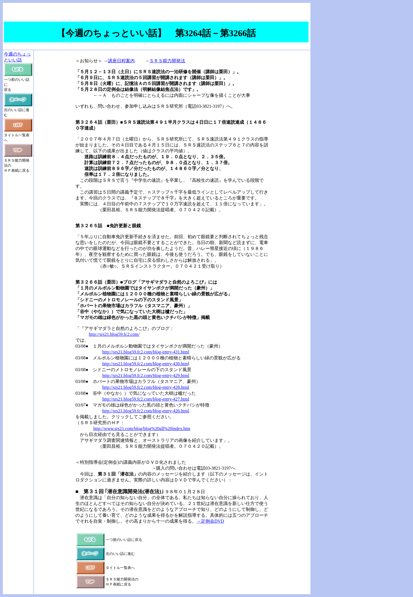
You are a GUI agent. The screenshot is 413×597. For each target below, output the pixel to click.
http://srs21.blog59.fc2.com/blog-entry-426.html (145, 410)
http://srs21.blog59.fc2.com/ (114, 334)
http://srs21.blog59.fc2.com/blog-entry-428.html (145, 387)
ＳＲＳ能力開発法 (167, 60)
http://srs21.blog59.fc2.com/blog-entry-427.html (145, 399)
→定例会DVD (210, 521)
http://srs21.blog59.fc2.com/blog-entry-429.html (145, 375)
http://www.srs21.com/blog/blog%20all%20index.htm (141, 428)
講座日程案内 (121, 60)
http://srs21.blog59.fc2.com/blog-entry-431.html (145, 352)
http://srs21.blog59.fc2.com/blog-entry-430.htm (145, 363)
